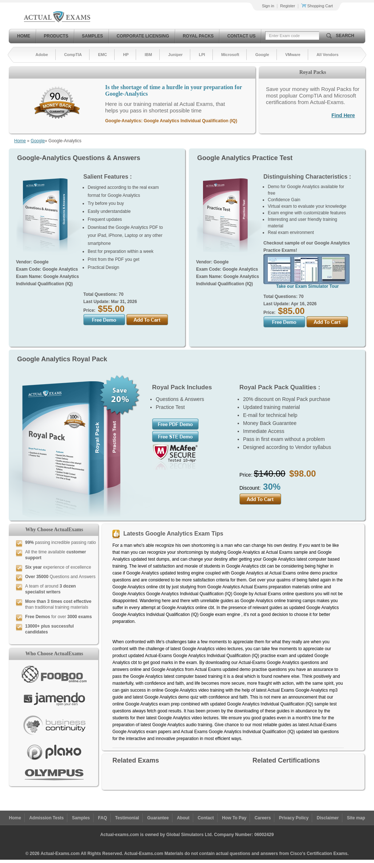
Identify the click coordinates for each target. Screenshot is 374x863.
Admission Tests (46, 817)
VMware (293, 54)
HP (125, 54)
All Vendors (328, 54)
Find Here (343, 115)
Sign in (268, 6)
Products (56, 36)
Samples (92, 36)
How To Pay (234, 817)
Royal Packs (198, 36)
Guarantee (158, 817)
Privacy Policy (294, 817)
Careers (263, 817)
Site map (356, 817)
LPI (202, 54)
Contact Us (241, 36)
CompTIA (73, 54)
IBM (148, 54)
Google (262, 54)
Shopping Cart (317, 6)
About (183, 817)
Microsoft (230, 54)
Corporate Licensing (142, 36)
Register (287, 6)
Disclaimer (328, 817)
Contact (206, 817)
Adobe (42, 54)
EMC (102, 54)
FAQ (102, 817)
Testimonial (127, 817)
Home (23, 36)
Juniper (175, 54)
